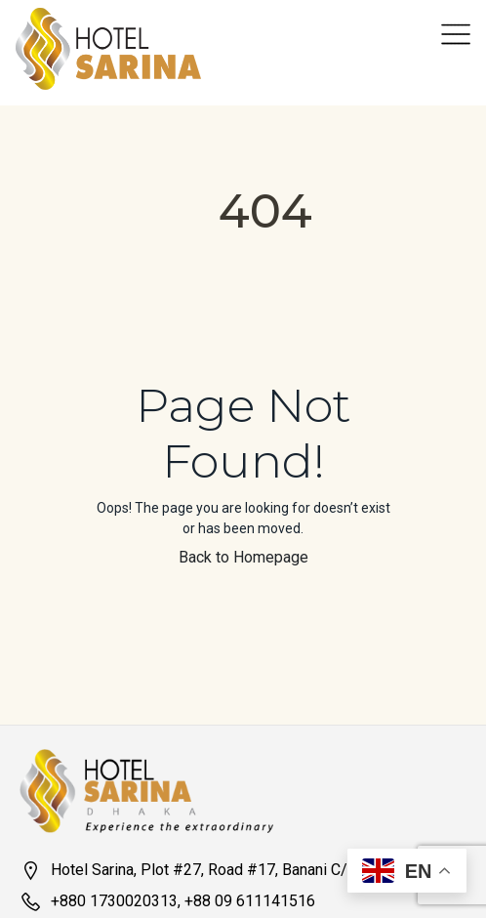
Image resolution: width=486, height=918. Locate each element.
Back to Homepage (243, 557)
